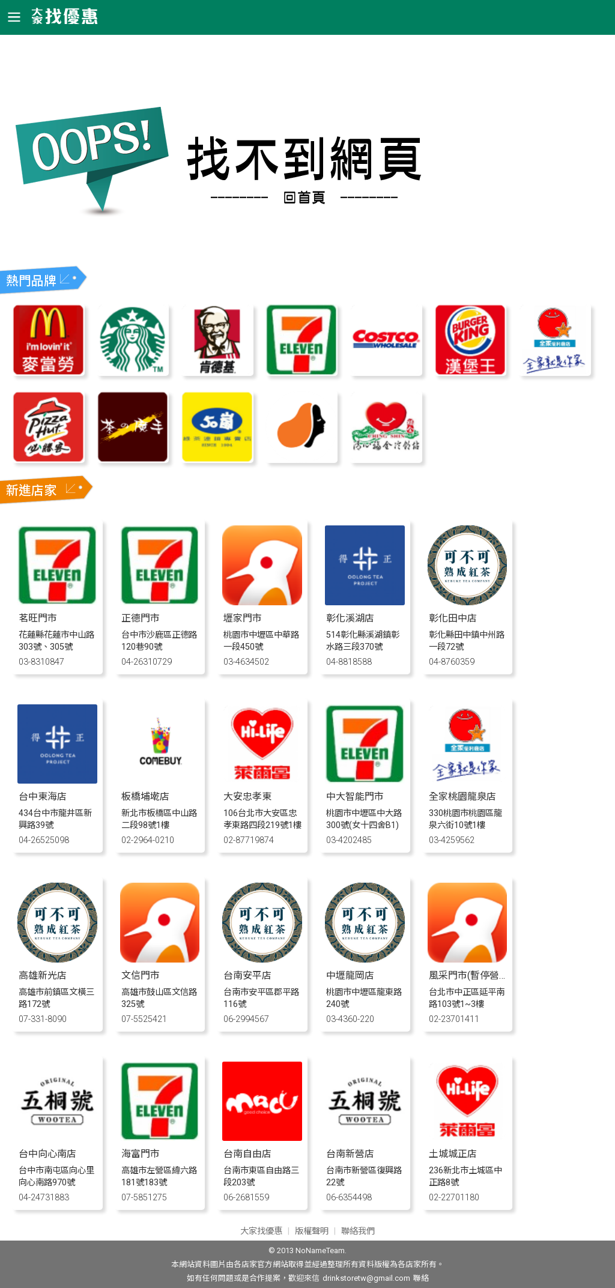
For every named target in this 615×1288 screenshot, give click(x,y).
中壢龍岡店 (350, 975)
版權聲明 (312, 1231)
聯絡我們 (358, 1231)
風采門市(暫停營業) (470, 975)
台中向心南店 (47, 1154)
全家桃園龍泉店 (462, 796)
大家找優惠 (261, 1231)
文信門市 (140, 975)
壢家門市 (242, 618)
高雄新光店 (43, 975)
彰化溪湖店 (350, 618)
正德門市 (140, 618)
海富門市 (140, 1154)
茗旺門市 (38, 618)
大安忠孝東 (247, 796)
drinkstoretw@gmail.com (366, 1278)
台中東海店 (43, 796)
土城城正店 (453, 1154)
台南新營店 (350, 1154)
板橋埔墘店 (145, 796)
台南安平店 (247, 975)
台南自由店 (247, 1154)
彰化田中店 (453, 618)
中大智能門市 (355, 796)
